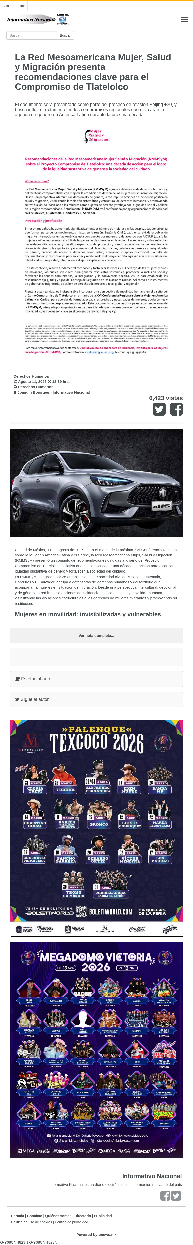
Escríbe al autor (34, 678)
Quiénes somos (58, 1216)
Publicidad (103, 1216)
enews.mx (108, 1234)
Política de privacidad (71, 1222)
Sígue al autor (32, 699)
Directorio (82, 1216)
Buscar (65, 35)
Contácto (34, 1216)
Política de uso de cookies (31, 1222)
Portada (17, 1216)
